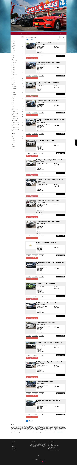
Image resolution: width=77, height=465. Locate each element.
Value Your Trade (34, 58)
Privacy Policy (14, 449)
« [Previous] (26, 39)
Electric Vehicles (16, 33)
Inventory (13, 444)
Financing (13, 446)
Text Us (28, 58)
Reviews (33, 33)
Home (12, 33)
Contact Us (29, 33)
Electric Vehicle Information (40, 33)
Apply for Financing (24, 33)
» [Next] (32, 39)
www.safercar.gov (60, 432)
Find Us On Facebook (49, 33)
